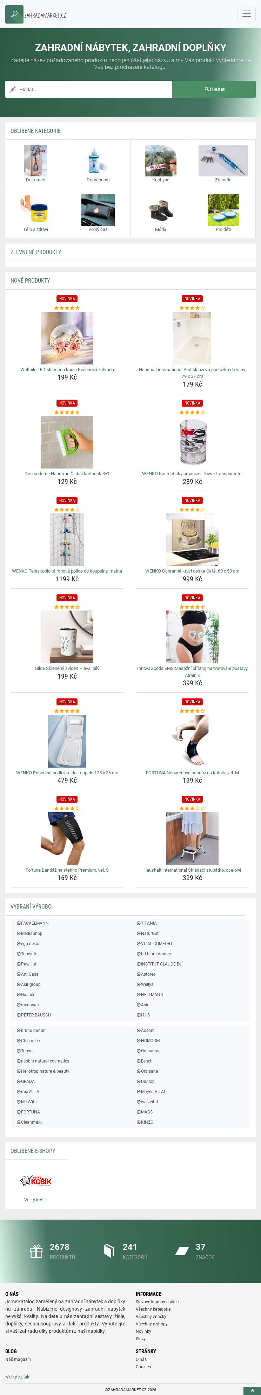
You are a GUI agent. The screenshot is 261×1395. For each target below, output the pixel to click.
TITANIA (146, 923)
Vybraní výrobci (32, 906)
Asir (142, 1004)
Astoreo (146, 974)
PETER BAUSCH (33, 1015)
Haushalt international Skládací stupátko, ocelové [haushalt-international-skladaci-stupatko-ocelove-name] (192, 870)
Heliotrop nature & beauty (42, 1071)
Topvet (25, 1050)
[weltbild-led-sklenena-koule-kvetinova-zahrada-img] (67, 338)
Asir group (28, 984)
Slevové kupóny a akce (157, 1301)
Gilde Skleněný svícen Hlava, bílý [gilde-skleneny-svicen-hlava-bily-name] (67, 668)
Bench (144, 1061)
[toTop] (252, 1391)
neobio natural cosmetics (42, 1061)
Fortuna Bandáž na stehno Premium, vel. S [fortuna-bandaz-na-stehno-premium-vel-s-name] (67, 870)
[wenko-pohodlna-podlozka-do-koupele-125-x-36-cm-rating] (67, 711)
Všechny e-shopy (152, 1324)
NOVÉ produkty (30, 280)
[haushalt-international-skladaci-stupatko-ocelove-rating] (192, 808)
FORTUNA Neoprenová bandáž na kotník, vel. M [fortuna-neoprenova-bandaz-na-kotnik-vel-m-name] (192, 772)
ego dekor (28, 943)
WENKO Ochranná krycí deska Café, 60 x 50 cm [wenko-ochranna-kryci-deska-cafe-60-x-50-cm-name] (192, 571)
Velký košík (17, 1377)
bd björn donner (153, 953)
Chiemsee (28, 1040)
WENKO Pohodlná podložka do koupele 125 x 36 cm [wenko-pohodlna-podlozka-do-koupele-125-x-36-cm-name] (67, 772)
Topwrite (26, 953)
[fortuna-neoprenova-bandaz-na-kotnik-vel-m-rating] (192, 711)
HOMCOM (148, 1040)
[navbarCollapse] (246, 14)
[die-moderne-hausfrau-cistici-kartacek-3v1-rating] (67, 412)
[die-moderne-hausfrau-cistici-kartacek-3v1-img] (67, 442)
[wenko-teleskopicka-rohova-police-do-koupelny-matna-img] (67, 539)
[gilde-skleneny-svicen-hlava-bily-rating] (67, 607)
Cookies (143, 1366)
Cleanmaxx (29, 1122)
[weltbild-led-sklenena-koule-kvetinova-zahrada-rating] (67, 308)
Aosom (145, 1030)
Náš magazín (18, 1359)
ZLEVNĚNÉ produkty (36, 252)
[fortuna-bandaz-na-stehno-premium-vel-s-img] (67, 838)
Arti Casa (27, 974)
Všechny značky (151, 1316)
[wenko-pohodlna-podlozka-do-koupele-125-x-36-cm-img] (67, 741)
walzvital (147, 1101)
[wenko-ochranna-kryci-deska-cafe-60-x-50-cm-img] (192, 539)
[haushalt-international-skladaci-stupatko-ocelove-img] (192, 838)
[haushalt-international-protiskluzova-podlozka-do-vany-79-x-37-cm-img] (192, 338)
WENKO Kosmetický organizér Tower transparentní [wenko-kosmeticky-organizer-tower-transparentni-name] (192, 473)
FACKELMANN (32, 923)
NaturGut (147, 933)
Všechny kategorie (153, 1309)
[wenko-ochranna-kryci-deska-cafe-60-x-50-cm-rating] (192, 510)
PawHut (26, 964)
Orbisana (147, 1071)
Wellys (144, 984)
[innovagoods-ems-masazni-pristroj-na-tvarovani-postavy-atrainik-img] (192, 637)
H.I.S (143, 1015)
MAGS (144, 1112)
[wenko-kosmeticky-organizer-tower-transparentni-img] (192, 442)
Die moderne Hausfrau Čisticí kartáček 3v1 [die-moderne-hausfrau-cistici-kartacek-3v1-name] (67, 473)
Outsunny (147, 1050)
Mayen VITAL (151, 1091)
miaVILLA (27, 1091)
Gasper (25, 994)
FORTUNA (28, 1112)
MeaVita (26, 1101)
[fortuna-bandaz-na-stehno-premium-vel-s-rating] (67, 808)
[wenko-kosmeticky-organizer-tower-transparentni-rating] (192, 412)
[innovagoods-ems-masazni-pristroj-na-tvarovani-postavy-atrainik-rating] (192, 607)
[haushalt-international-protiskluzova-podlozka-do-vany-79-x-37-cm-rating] (192, 308)
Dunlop (145, 1081)
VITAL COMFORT (154, 943)
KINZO (144, 1122)
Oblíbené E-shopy (33, 1151)
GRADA (25, 1081)
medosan (27, 1004)
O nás (141, 1359)
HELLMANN (149, 994)
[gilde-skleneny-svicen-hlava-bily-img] (67, 637)
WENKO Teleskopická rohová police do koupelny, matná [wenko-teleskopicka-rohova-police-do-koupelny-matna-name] (67, 571)
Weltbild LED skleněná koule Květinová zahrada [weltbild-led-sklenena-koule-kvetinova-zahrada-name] (67, 369)
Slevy (141, 1338)
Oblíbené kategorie (36, 131)
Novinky (143, 1331)
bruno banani (31, 1030)
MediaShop (29, 933)
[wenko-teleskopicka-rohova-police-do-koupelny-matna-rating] (67, 510)
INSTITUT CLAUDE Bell (159, 964)
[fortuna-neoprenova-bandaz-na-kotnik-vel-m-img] (192, 741)
